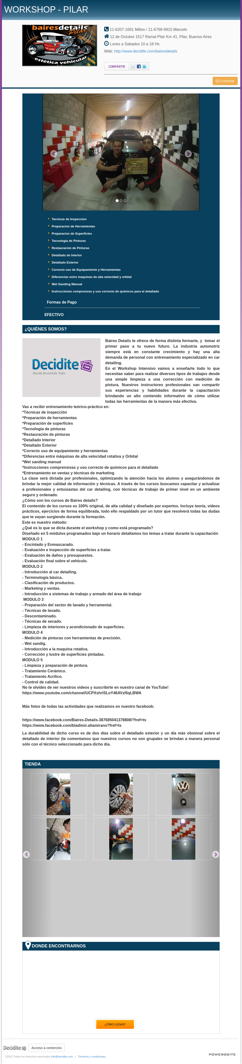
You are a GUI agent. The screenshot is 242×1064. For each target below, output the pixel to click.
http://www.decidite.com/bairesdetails (145, 51)
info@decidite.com (62, 1056)
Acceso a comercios (47, 1048)
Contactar (225, 81)
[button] (54, 152)
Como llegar (115, 1024)
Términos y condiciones (92, 1056)
